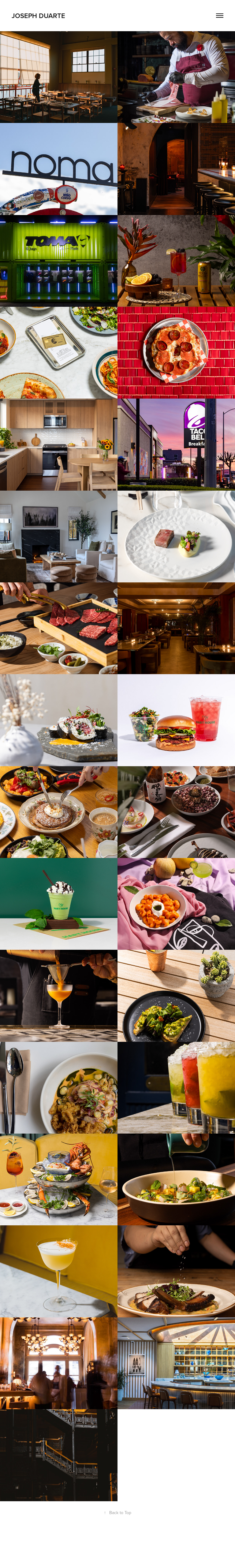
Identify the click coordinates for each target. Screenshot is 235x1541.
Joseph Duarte (38, 15)
